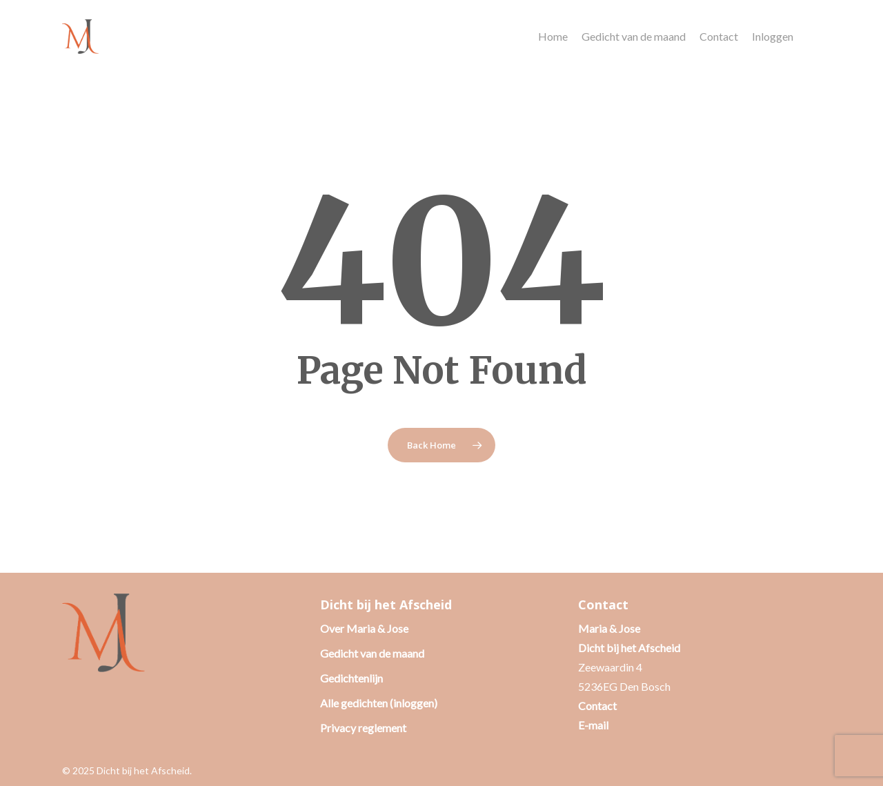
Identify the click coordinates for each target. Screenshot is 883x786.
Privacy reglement (363, 727)
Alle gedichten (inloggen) (378, 702)
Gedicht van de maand (372, 653)
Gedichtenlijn (351, 678)
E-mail (593, 724)
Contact (597, 705)
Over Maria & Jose (364, 628)
